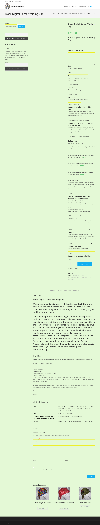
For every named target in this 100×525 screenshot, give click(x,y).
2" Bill (59, 413)
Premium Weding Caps (78, 275)
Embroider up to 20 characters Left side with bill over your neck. (80, 165)
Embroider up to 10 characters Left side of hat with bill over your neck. (81, 156)
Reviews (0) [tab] (76, 291)
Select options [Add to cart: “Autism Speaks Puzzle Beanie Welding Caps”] (42, 508)
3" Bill (63, 413)
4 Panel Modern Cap (63, 416)
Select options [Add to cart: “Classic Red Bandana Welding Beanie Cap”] (64, 508)
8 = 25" (72, 410)
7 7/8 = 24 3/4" (65, 410)
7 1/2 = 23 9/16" (74, 408)
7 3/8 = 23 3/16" (65, 408)
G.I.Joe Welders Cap (85, 502)
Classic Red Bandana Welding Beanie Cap (64, 503)
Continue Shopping (10, 44)
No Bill (70, 413)
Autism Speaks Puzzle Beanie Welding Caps (43, 503)
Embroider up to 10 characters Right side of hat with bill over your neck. (81, 148)
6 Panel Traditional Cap (76, 416)
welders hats (71, 279)
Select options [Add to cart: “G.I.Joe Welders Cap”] (85, 506)
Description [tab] (52, 291)
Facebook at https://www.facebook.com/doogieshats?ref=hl (57, 334)
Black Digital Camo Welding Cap (91, 13)
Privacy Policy (92, 523)
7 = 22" (77, 406)
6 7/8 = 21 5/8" (70, 406)
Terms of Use (84, 523)
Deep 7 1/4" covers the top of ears (67, 421)
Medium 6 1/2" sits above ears (85, 421)
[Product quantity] (72, 263)
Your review (36, 444)
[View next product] (94, 24)
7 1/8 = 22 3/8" (83, 406)
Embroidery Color (73, 180)
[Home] (50, 13)
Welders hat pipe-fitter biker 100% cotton (81, 277)
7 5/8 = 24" (82, 408)
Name (35, 460)
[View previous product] (91, 24)
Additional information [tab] (64, 291)
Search (7, 23)
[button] (73, 268)
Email (67, 460)
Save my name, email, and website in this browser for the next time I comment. (54, 470)
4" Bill (66, 413)
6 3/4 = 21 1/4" (62, 406)
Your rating (36, 438)
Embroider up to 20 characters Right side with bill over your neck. (81, 173)
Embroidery (37, 356)
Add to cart (85, 264)
